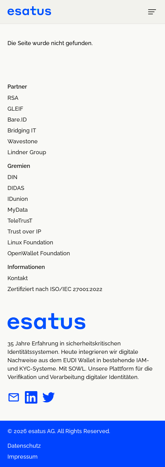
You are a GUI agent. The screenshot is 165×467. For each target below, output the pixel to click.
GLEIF (15, 108)
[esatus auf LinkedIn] (31, 398)
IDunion (17, 199)
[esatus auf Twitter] (48, 398)
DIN (12, 177)
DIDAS (15, 188)
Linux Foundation (30, 242)
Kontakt (17, 278)
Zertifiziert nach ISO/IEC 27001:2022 (54, 289)
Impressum (22, 456)
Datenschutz (24, 445)
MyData (17, 209)
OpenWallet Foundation (38, 253)
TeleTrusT (19, 220)
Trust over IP (24, 231)
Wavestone (22, 141)
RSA (12, 98)
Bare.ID (17, 119)
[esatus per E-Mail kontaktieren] (13, 398)
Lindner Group (26, 152)
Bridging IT (21, 130)
